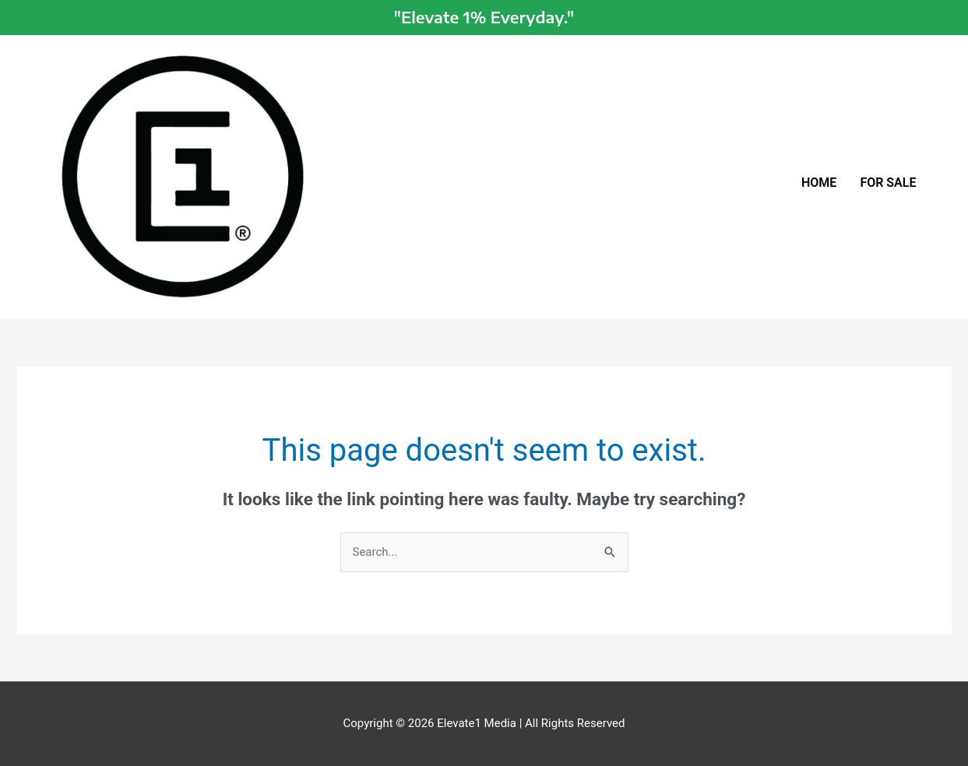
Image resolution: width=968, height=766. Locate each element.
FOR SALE (888, 182)
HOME (818, 182)
